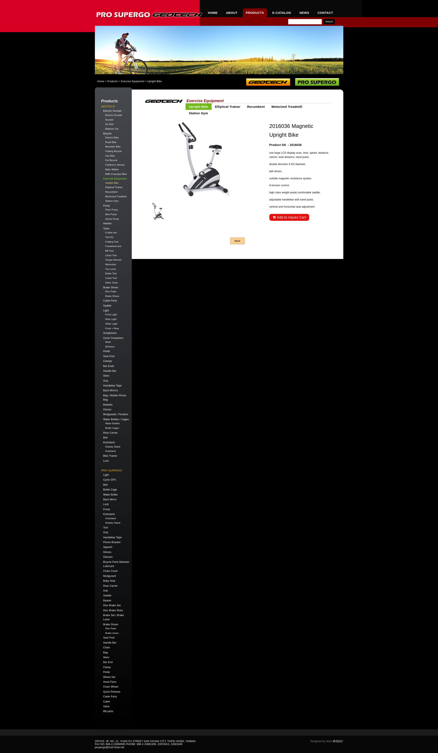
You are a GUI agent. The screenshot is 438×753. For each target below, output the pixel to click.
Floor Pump (111, 209)
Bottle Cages (112, 428)
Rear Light (111, 319)
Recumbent (111, 192)
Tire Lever (110, 269)
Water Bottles (112, 423)
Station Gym (112, 201)
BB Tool (109, 251)
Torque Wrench (113, 260)
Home (100, 81)
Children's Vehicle (115, 165)
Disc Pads (110, 291)
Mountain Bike (113, 146)
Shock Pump (112, 219)
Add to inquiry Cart (289, 217)
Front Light (111, 314)
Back (237, 240)
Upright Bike (112, 183)
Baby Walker (112, 169)
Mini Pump (111, 214)
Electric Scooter (114, 115)
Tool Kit (109, 237)
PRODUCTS (255, 12)
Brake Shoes (112, 296)
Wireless (110, 346)
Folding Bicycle (113, 151)
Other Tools (111, 282)
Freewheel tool (113, 246)
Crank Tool (111, 278)
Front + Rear (112, 328)
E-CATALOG (281, 12)
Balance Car (112, 128)
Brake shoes (112, 633)
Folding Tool (112, 242)
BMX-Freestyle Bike (116, 174)
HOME (213, 12)
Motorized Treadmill (116, 196)
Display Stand (112, 446)
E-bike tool (111, 232)
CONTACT (325, 12)
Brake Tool (111, 273)
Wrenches (110, 264)
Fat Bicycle (111, 160)
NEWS (304, 12)
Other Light (111, 324)
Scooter (109, 119)
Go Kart (109, 124)
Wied (108, 342)
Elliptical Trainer (114, 187)
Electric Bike (112, 137)
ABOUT (232, 12)
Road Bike (110, 142)
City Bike (110, 156)
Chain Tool (111, 255)
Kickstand (110, 451)
